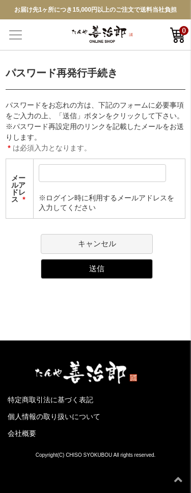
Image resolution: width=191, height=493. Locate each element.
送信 (96, 268)
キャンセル (97, 243)
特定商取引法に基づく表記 (50, 400)
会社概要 (22, 433)
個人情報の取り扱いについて (54, 416)
